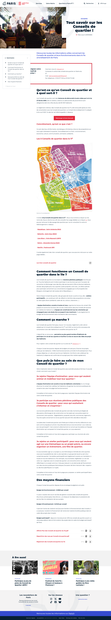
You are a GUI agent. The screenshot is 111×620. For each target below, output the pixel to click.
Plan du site (81, 618)
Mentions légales (30, 618)
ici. (86, 220)
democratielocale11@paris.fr (58, 76)
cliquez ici (75, 343)
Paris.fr (71, 614)
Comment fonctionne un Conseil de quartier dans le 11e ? (16, 69)
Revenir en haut (11, 86)
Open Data (61, 618)
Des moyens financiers (15, 81)
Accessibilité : (47, 618)
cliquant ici (60, 69)
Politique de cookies (71, 618)
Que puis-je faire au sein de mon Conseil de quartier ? (16, 77)
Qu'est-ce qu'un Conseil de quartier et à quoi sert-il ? (16, 63)
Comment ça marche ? (15, 74)
